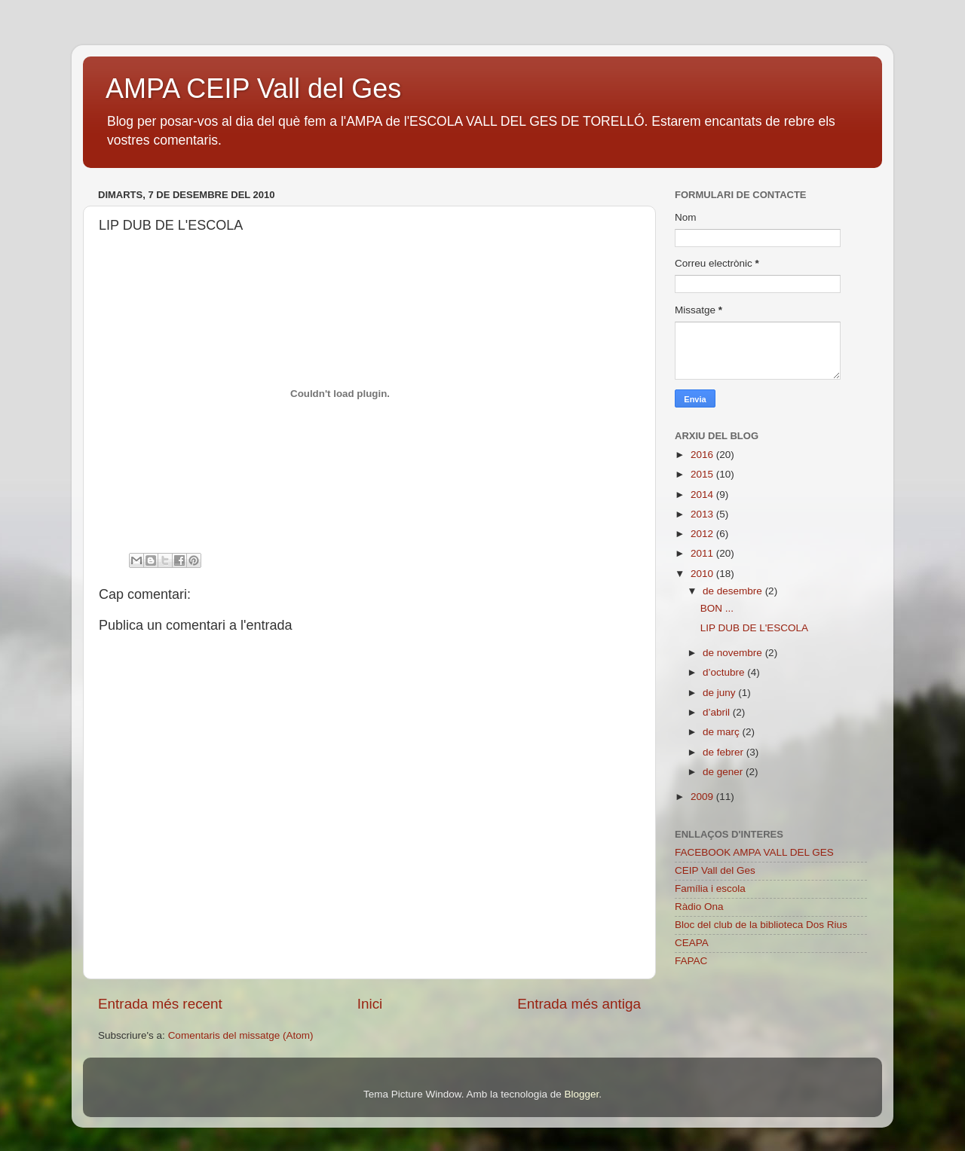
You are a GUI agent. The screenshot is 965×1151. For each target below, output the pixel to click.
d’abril (718, 712)
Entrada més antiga (579, 1004)
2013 (703, 514)
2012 (703, 533)
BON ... (717, 608)
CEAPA (692, 942)
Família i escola (710, 888)
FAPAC (691, 960)
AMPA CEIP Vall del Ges (253, 88)
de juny (720, 692)
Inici (370, 1004)
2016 (703, 454)
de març (723, 731)
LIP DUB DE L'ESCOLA (754, 628)
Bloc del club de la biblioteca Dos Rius (761, 924)
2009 (703, 796)
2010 (703, 573)
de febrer (724, 752)
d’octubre (725, 672)
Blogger (581, 1094)
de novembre (734, 652)
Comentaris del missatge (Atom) (241, 1035)
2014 (703, 494)
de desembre (734, 591)
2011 (703, 553)
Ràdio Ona (699, 906)
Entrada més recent (160, 1004)
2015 (703, 474)
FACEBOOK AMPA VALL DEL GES (754, 852)
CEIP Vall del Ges (715, 870)
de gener (724, 771)
